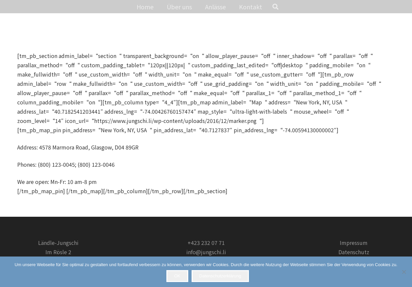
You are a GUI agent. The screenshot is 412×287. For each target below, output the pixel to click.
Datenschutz (353, 252)
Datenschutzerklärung (220, 275)
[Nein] (403, 271)
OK (177, 275)
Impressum (354, 243)
